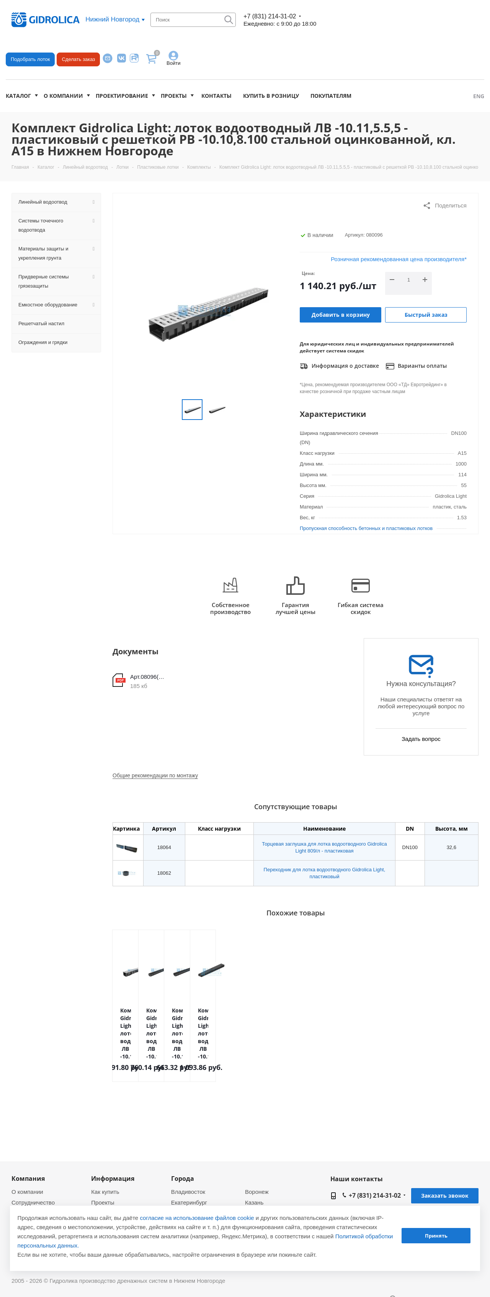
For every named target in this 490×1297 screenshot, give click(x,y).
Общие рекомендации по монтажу (155, 775)
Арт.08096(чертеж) (148, 676)
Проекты (174, 95)
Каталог (18, 95)
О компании (63, 95)
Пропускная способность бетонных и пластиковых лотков (366, 528)
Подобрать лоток (30, 59)
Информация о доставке (339, 366)
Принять (436, 1235)
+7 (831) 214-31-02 (269, 16)
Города (182, 1178)
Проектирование (122, 95)
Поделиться (445, 205)
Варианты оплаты (416, 366)
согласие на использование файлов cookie (197, 1218)
